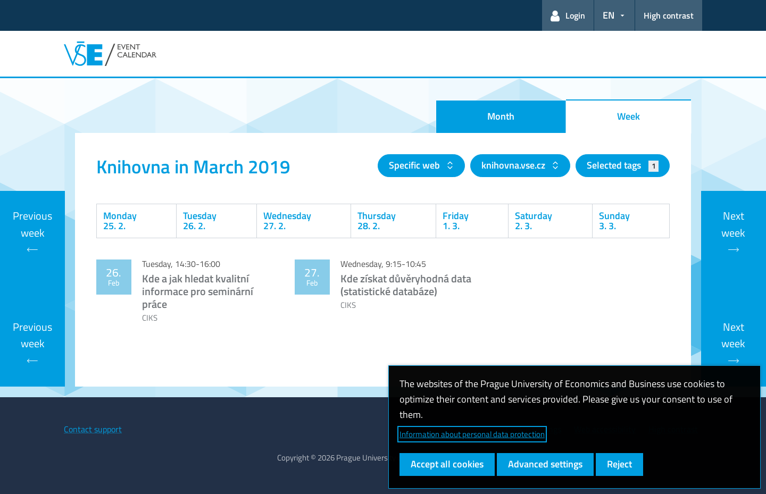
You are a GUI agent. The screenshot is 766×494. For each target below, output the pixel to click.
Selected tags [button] (623, 165)
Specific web (415, 165)
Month (500, 116)
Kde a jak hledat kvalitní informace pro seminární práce (197, 291)
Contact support (93, 429)
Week (628, 116)
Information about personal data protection (472, 434)
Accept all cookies (447, 464)
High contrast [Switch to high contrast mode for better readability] (669, 15)
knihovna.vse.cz (514, 165)
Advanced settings (545, 464)
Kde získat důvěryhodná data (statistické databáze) (405, 284)
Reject (619, 464)
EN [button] (608, 15)
